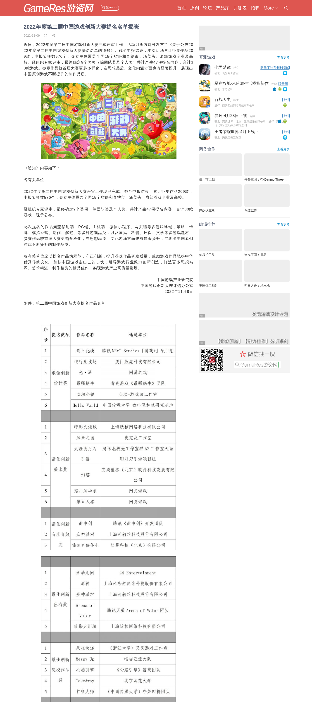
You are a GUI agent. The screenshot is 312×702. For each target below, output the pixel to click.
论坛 (207, 7)
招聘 (255, 7)
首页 (181, 7)
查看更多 (283, 57)
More (271, 7)
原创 (194, 7)
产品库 (222, 7)
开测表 (240, 7)
